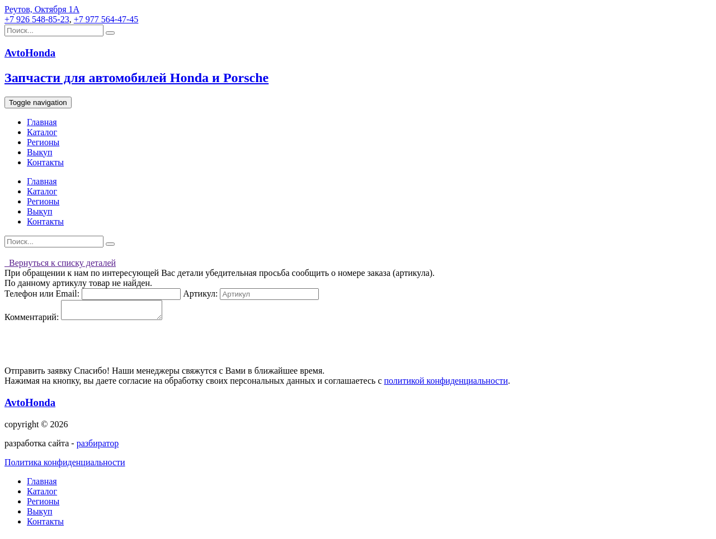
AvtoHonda (29, 406)
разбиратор (98, 446)
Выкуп (40, 152)
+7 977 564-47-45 (106, 19)
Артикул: (200, 293)
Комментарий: (31, 320)
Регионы (43, 142)
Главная (42, 122)
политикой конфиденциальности (446, 384)
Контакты (45, 162)
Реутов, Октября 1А (41, 9)
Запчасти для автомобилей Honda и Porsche (136, 77)
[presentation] (89, 347)
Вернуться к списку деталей (60, 263)
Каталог (42, 132)
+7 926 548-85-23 (36, 19)
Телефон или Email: (41, 293)
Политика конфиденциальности (64, 465)
